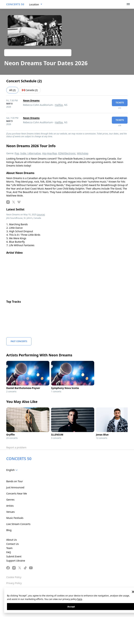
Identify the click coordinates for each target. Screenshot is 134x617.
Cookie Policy (13, 577)
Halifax (59, 105)
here (79, 599)
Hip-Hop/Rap (49, 153)
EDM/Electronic (67, 153)
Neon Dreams (31, 100)
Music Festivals (14, 518)
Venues (10, 511)
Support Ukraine (15, 560)
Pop (17, 153)
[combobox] (35, 4)
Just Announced (15, 487)
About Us (11, 539)
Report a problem (16, 447)
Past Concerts (19, 341)
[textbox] (12, 470)
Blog (9, 530)
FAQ (8, 552)
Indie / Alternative (30, 153)
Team (9, 548)
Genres (10, 499)
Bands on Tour (14, 481)
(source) (41, 214)
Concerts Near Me (16, 493)
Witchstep (82, 153)
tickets (120, 102)
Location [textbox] (34, 4)
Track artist (38, 52)
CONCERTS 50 (15, 4)
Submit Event (13, 556)
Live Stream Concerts (18, 524)
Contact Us (12, 544)
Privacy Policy (14, 583)
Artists (10, 505)
